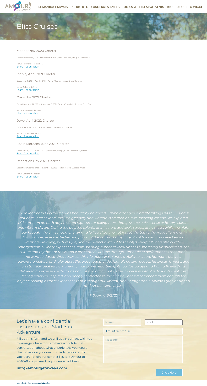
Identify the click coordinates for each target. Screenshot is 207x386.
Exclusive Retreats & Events (143, 7)
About (182, 7)
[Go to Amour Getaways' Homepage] (18, 10)
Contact (196, 7)
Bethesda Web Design (39, 383)
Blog (170, 7)
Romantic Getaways (53, 7)
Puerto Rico (79, 7)
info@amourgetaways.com (42, 368)
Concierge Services (105, 7)
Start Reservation (28, 66)
